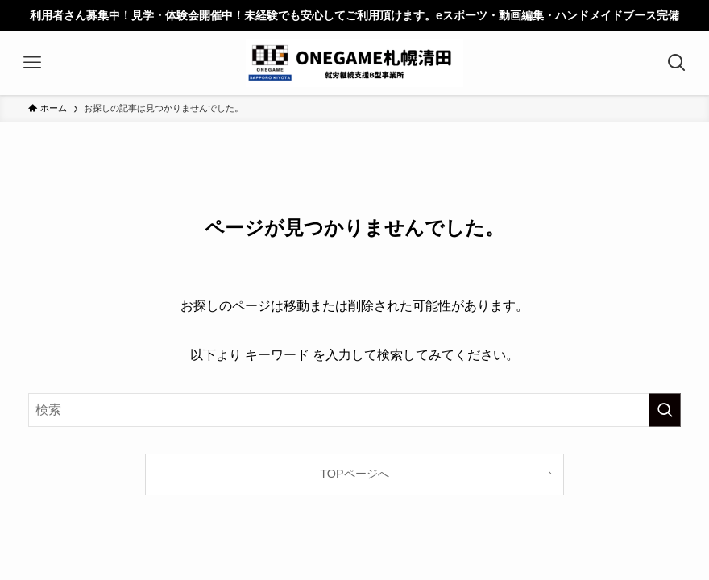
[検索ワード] (354, 410)
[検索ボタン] (677, 63)
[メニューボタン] (32, 63)
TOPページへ (354, 473)
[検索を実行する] (665, 410)
